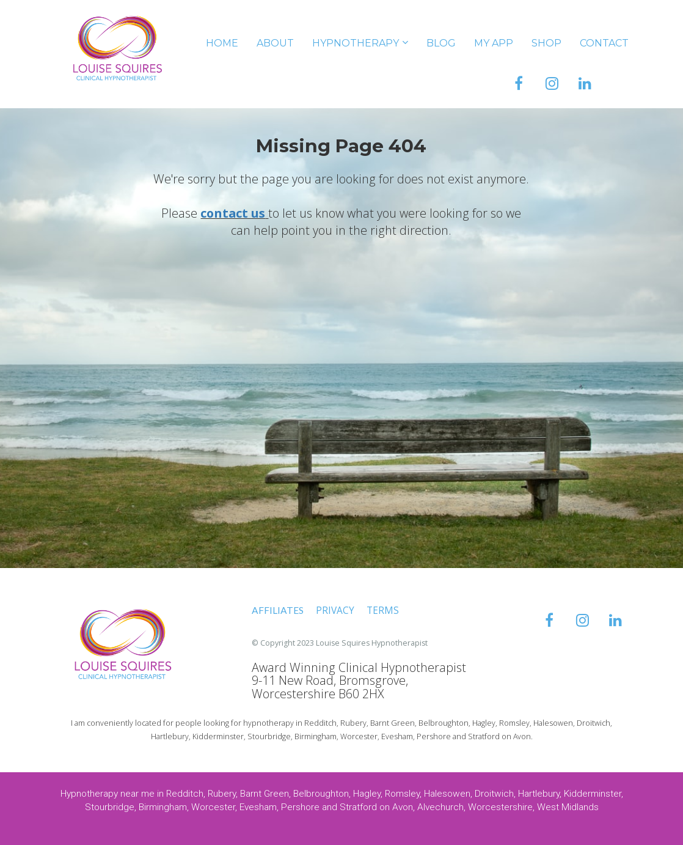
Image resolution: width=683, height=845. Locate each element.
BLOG (441, 43)
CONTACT (604, 43)
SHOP (546, 43)
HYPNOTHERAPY (355, 43)
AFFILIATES (278, 610)
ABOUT (275, 43)
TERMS (383, 611)
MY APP (493, 43)
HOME (222, 43)
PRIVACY (335, 611)
